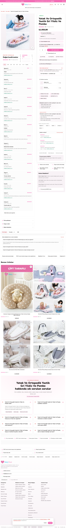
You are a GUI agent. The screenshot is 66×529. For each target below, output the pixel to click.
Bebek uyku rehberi (19, 488)
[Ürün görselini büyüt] (32, 48)
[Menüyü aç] (2, 4)
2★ (17, 64)
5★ (8, 64)
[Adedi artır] (45, 50)
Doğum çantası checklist (20, 486)
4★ (11, 64)
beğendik (41, 125)
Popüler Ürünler (4, 501)
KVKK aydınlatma (44, 493)
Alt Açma (2, 484)
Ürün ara (30, 515)
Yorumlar (12, 232)
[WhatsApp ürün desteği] (51, 64)
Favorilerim (30, 517)
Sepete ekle (55, 50)
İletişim (42, 486)
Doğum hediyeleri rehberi (20, 484)
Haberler (30, 487)
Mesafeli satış (62, 527)
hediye (41, 128)
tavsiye (48, 125)
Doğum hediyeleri (40, 456)
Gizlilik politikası (44, 495)
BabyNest (10, 456)
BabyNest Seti (16, 456)
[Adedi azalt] (40, 50)
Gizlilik (56, 527)
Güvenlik (30, 501)
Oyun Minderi (3, 498)
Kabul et (50, 522)
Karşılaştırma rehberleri (32, 512)
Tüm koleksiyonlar (31, 510)
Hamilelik (30, 498)
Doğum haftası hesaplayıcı (20, 495)
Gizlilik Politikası (43, 519)
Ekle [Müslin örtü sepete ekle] (59, 82)
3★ (14, 64)
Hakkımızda (30, 508)
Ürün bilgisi (4, 232)
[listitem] (17, 407)
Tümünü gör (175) (60, 132)
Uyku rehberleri (31, 489)
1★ (19, 64)
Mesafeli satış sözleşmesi (46, 500)
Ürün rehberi (30, 496)
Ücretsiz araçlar (32, 456)
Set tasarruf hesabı (19, 498)
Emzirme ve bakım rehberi (20, 489)
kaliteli (54, 125)
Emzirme (29, 491)
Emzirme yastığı (24, 456)
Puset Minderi (3, 503)
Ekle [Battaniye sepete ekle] (59, 87)
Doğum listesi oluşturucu (20, 497)
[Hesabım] (58, 4)
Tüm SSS (62, 237)
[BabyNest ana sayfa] (26, 4)
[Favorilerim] (61, 4)
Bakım (29, 494)
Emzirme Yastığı (4, 494)
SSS (18, 232)
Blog (29, 484)
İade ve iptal (43, 497)
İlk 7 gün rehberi (18, 491)
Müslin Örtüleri (4, 496)
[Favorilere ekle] (31, 267)
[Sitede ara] (55, 4)
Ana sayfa (3, 11)
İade (58, 527)
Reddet (45, 522)
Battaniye (3, 491)
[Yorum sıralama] (29, 65)
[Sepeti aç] (64, 4)
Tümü (5, 64)
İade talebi (43, 498)
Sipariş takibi (47, 456)
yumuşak (60, 125)
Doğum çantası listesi (56, 456)
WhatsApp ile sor (51, 53)
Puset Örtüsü (3, 505)
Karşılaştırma (30, 503)
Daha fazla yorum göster (9, 213)
